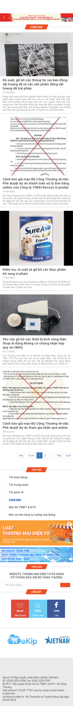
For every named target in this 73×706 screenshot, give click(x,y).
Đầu (21, 455)
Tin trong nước (19, 484)
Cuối (68, 455)
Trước (31, 455)
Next (71, 642)
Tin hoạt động (18, 477)
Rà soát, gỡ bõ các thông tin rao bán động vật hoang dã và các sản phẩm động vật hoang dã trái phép (35, 84)
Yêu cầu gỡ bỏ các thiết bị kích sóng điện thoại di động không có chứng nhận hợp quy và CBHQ (34, 343)
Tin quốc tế (16, 492)
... (51, 455)
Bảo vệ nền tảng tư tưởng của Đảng (32, 514)
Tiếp (59, 455)
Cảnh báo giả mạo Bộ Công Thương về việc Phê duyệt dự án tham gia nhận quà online (36, 425)
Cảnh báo (15, 499)
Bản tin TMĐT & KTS (22, 507)
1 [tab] (36, 18)
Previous (2, 642)
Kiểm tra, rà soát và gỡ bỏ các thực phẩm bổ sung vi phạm (34, 271)
